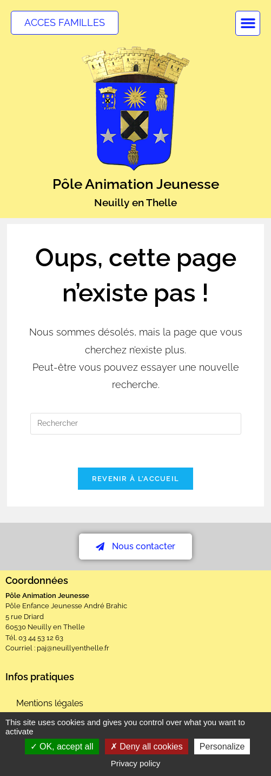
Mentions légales (49, 703)
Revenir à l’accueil (136, 479)
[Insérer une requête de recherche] (135, 424)
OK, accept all (62, 746)
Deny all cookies (146, 746)
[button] (247, 23)
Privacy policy (136, 763)
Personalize (222, 746)
